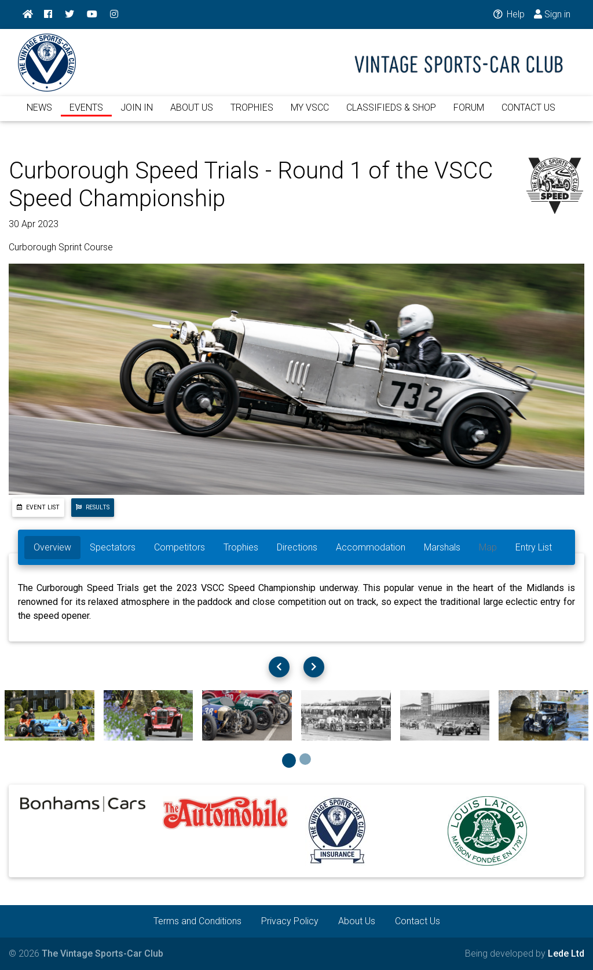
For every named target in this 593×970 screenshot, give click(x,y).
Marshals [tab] (442, 547)
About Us (356, 921)
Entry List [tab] (533, 547)
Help (508, 14)
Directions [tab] (297, 547)
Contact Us (417, 921)
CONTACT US (528, 114)
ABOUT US (191, 114)
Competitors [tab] (179, 547)
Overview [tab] (52, 547)
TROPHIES (251, 114)
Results (92, 507)
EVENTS (86, 114)
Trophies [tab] (241, 547)
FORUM (468, 114)
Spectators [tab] (113, 547)
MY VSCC (310, 114)
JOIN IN (136, 114)
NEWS (39, 114)
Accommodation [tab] (370, 547)
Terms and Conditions (197, 921)
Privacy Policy (290, 921)
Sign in (552, 14)
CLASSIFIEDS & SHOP (391, 114)
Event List (38, 507)
